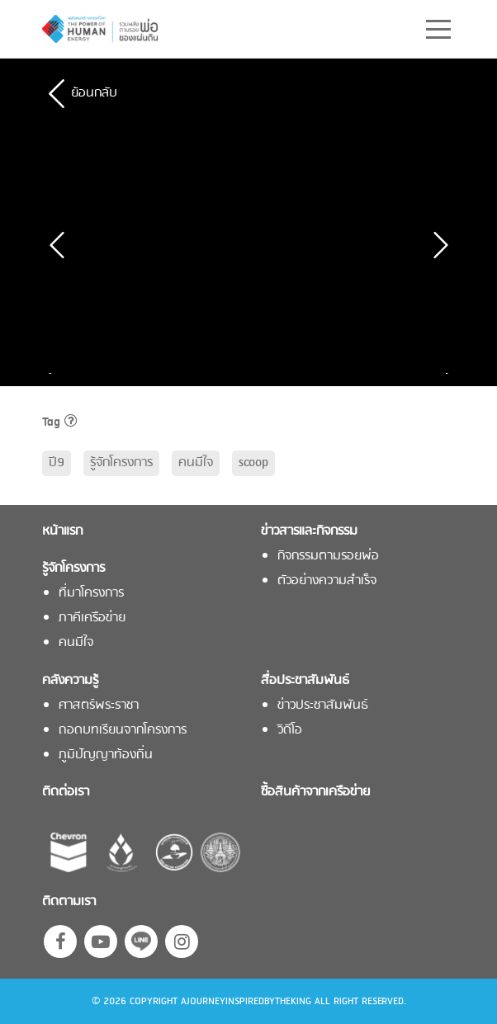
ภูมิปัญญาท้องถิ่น (106, 755)
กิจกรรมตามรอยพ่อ (328, 556)
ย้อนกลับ (94, 93)
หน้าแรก (62, 531)
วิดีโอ (289, 730)
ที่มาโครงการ (91, 593)
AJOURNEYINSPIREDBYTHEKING (246, 1001)
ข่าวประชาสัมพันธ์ (322, 706)
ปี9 (56, 463)
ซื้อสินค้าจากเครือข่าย (315, 792)
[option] (157, 373)
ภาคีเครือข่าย (92, 618)
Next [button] (442, 373)
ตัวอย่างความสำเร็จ (326, 581)
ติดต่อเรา (65, 792)
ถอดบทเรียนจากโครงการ (123, 730)
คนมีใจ (195, 463)
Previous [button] (54, 373)
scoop (253, 463)
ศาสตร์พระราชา (99, 706)
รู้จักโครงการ (121, 463)
